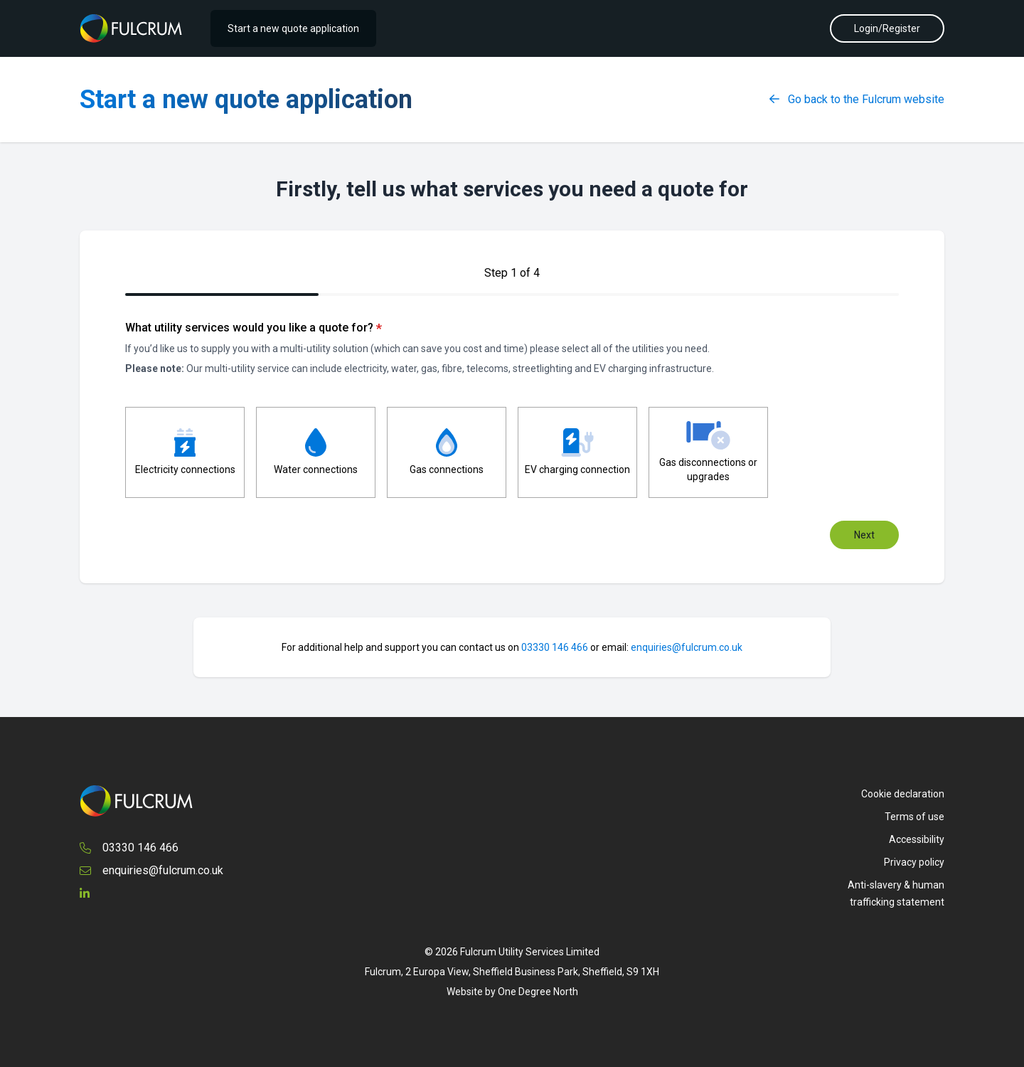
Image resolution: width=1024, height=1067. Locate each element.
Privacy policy (914, 862)
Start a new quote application (293, 28)
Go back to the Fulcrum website (856, 99)
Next (864, 535)
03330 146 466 (554, 647)
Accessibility (916, 839)
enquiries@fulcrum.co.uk (686, 647)
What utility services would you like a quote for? (253, 328)
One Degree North (538, 991)
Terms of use (914, 816)
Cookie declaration (902, 794)
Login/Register (887, 28)
